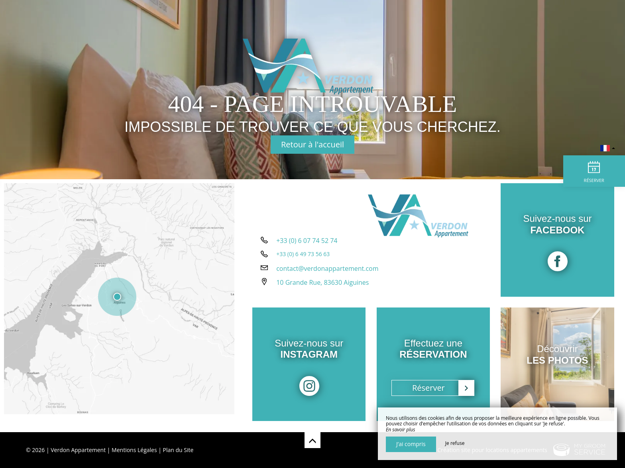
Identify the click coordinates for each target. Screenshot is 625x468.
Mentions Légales (134, 450)
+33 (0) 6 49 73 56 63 (303, 260)
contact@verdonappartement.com (327, 275)
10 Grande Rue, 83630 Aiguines (322, 289)
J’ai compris (411, 444)
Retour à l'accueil (312, 144)
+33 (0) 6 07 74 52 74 (306, 247)
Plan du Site (178, 450)
